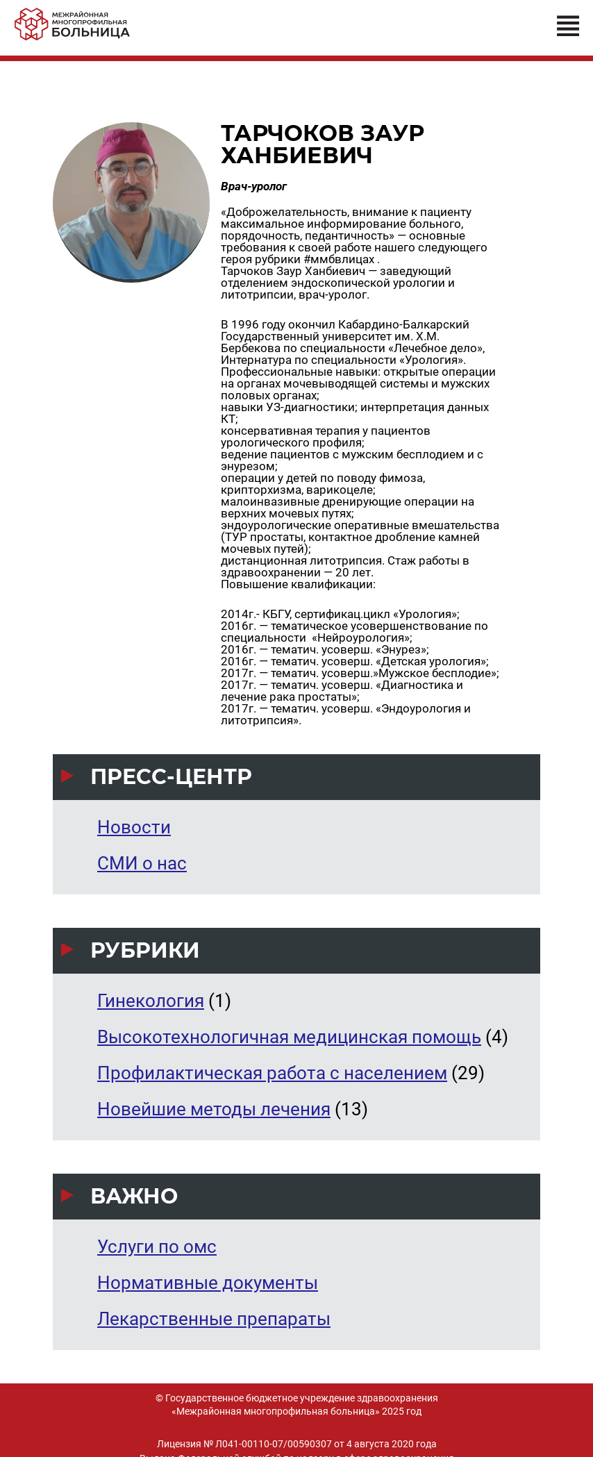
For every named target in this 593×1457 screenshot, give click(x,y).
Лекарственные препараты (214, 1318)
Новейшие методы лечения (214, 1109)
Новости (134, 827)
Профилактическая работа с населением (272, 1073)
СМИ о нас (142, 863)
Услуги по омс (157, 1246)
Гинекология (150, 1000)
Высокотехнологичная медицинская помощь (289, 1036)
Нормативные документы (207, 1282)
